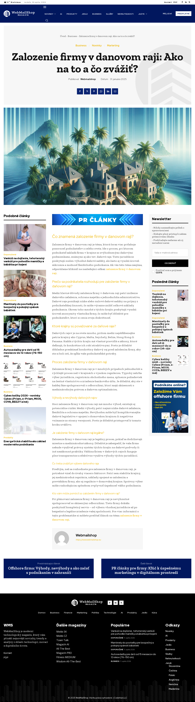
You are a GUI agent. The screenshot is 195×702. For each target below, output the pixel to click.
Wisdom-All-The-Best (68, 661)
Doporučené (10, 255)
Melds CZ (61, 636)
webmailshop (88, 79)
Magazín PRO (64, 653)
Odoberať (170, 263)
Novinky (97, 45)
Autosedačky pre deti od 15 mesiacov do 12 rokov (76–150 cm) (23, 353)
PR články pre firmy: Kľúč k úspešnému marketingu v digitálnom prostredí (146, 570)
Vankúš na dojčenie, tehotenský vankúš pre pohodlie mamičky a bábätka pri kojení (24, 261)
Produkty (8, 438)
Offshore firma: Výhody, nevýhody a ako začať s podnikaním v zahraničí (48, 570)
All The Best (63, 648)
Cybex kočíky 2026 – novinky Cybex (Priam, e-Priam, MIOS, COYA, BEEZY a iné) (23, 398)
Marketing (113, 45)
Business (72, 36)
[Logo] (19, 13)
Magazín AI (62, 644)
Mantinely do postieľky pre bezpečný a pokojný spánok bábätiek (21, 307)
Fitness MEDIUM (65, 657)
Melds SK (61, 631)
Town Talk (62, 640)
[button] (46, 20)
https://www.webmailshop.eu (88, 539)
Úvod (63, 36)
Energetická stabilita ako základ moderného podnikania (25, 443)
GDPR (159, 272)
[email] (170, 252)
